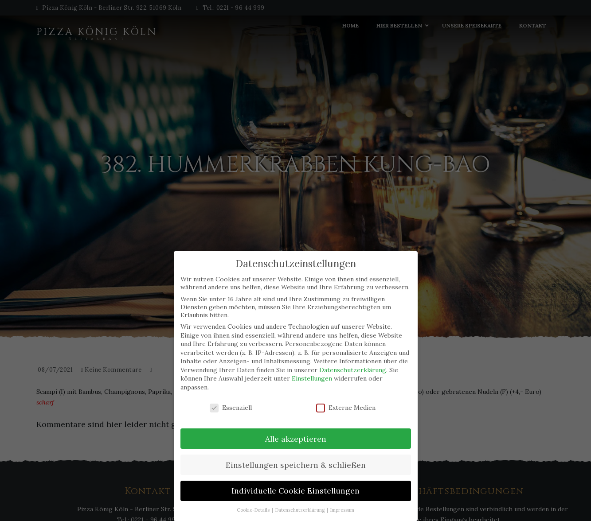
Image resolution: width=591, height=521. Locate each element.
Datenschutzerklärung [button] (300, 510)
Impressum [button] (342, 510)
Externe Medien (346, 408)
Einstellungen (312, 378)
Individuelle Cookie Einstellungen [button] (295, 491)
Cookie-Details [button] (254, 510)
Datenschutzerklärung (352, 370)
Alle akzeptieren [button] (295, 439)
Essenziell (231, 408)
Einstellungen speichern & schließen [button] (296, 465)
